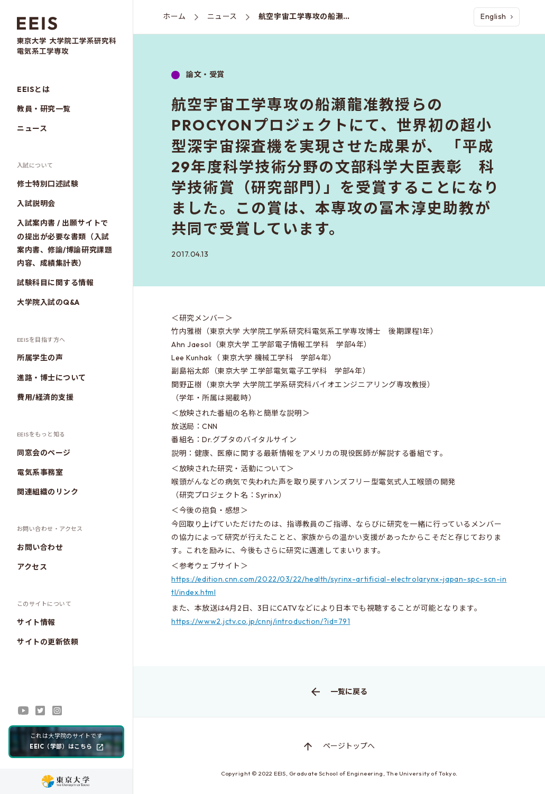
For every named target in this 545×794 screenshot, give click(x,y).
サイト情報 (36, 622)
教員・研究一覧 (44, 109)
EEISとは (33, 89)
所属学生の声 (40, 357)
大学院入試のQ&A (48, 302)
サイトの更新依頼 (47, 642)
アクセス (32, 567)
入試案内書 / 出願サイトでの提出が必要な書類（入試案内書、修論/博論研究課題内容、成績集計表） (64, 243)
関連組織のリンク (47, 492)
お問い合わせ (40, 547)
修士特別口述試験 (47, 184)
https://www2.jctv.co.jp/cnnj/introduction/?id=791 (260, 621)
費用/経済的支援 (45, 397)
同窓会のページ (44, 452)
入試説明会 (36, 203)
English (497, 16)
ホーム (174, 16)
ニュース (32, 128)
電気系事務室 (40, 472)
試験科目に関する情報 (55, 282)
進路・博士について (51, 377)
